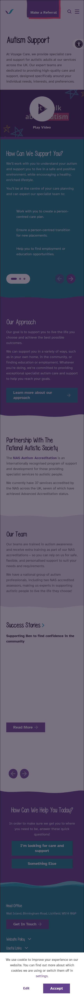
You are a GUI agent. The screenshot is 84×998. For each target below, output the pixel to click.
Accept (56, 988)
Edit (26, 988)
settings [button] (42, 976)
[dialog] (42, 499)
